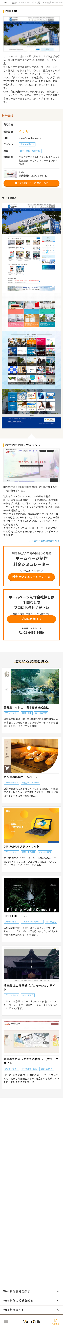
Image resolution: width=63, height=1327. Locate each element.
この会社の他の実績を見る (44, 541)
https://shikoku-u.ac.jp (30, 138)
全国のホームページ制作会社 (26, 2)
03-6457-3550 (31, 632)
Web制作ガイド (31, 1309)
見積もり (56, 1322)
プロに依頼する (31, 619)
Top (5, 2)
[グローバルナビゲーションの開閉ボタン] (5, 1321)
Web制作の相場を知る (31, 1300)
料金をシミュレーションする (31, 576)
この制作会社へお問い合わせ (31, 183)
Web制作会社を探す (31, 1291)
